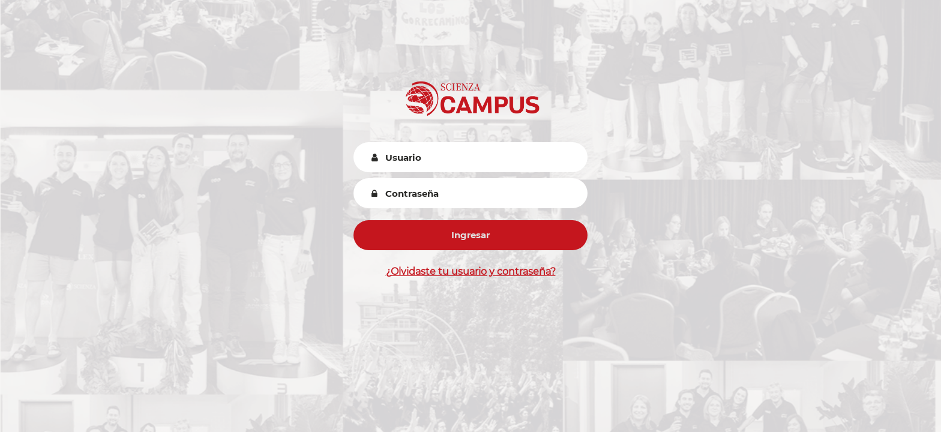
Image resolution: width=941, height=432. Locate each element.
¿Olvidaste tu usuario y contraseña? (471, 271)
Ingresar (470, 235)
